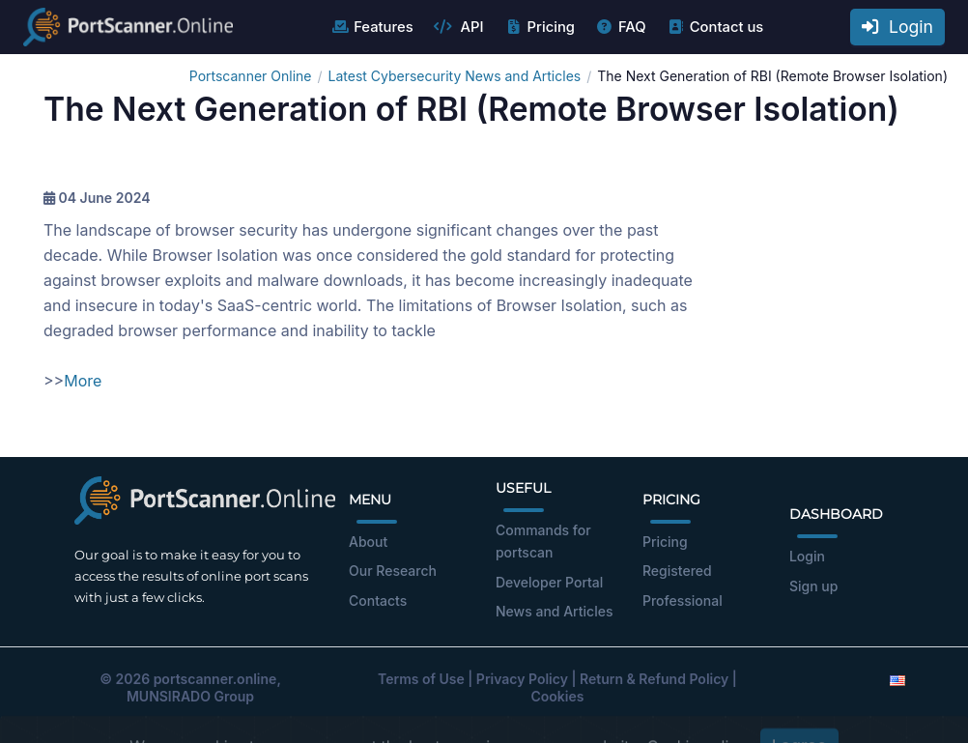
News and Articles (554, 611)
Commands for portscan (543, 541)
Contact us (715, 27)
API (459, 27)
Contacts (378, 600)
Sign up (813, 586)
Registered (677, 570)
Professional (682, 600)
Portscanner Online (250, 76)
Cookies (557, 696)
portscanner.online (215, 679)
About (368, 541)
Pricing (539, 27)
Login (897, 26)
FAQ (620, 27)
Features (371, 27)
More (82, 380)
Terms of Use (421, 679)
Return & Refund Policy (654, 679)
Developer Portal (549, 582)
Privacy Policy (522, 679)
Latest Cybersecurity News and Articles (455, 76)
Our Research (393, 570)
